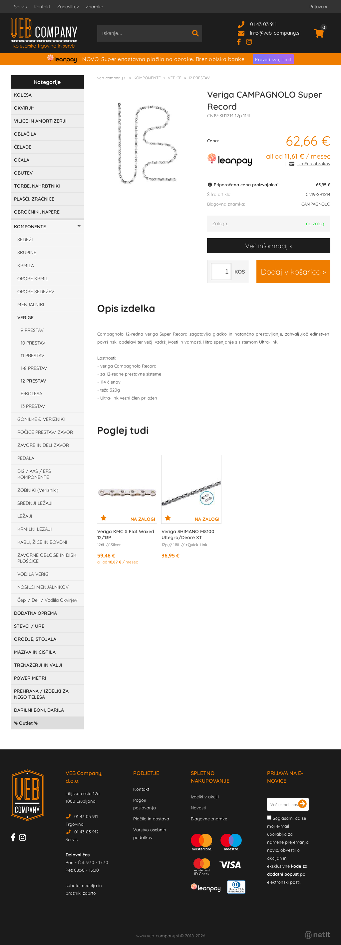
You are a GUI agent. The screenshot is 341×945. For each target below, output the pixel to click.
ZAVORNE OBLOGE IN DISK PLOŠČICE (46, 558)
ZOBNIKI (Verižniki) (37, 490)
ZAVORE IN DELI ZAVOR (43, 445)
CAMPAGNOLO (315, 204)
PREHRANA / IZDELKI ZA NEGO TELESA (41, 694)
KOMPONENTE (30, 227)
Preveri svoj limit (273, 59)
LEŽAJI (24, 516)
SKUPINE (26, 253)
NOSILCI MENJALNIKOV (43, 587)
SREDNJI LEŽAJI (35, 503)
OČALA (21, 160)
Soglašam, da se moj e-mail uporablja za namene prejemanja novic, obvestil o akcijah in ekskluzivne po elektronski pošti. (288, 850)
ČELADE (22, 147)
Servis (20, 7)
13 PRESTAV (33, 406)
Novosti (198, 807)
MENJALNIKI (30, 305)
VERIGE (25, 318)
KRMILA (25, 266)
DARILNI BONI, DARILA (39, 710)
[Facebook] (241, 41)
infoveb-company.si (275, 33)
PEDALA (25, 458)
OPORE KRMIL (32, 279)
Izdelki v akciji (205, 796)
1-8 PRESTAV (34, 368)
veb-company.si (112, 77)
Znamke (94, 7)
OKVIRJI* (24, 108)
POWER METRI (30, 678)
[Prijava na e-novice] (302, 804)
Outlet (26, 723)
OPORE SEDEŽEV (35, 292)
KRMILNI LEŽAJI (34, 529)
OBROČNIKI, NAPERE (37, 212)
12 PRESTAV (33, 381)
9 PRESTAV (32, 330)
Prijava (318, 7)
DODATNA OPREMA (35, 613)
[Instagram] (251, 41)
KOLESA (23, 95)
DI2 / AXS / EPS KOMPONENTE (34, 474)
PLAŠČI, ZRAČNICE (34, 199)
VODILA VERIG (33, 574)
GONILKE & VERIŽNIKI (41, 419)
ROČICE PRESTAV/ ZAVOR (45, 432)
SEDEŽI (25, 240)
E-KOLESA (31, 394)
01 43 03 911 (263, 24)
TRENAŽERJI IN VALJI (38, 665)
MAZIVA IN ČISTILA (35, 652)
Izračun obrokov (313, 163)
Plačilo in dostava (151, 818)
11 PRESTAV (32, 356)
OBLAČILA (25, 134)
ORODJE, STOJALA (35, 639)
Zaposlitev (68, 7)
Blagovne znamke (209, 818)
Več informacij (266, 246)
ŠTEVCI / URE (29, 626)
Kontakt (42, 7)
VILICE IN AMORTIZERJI (40, 121)
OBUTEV (23, 173)
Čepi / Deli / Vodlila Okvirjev (47, 600)
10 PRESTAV (33, 343)
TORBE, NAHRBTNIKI (37, 186)
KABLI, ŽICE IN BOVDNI (42, 542)
